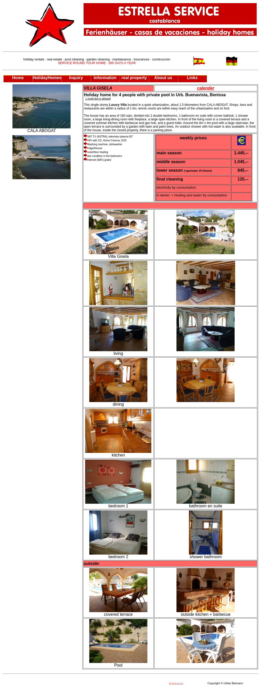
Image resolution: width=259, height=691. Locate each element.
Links (192, 77)
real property (134, 77)
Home (18, 77)
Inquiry (76, 77)
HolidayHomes (47, 77)
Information (105, 77)
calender (205, 88)
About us (163, 77)
